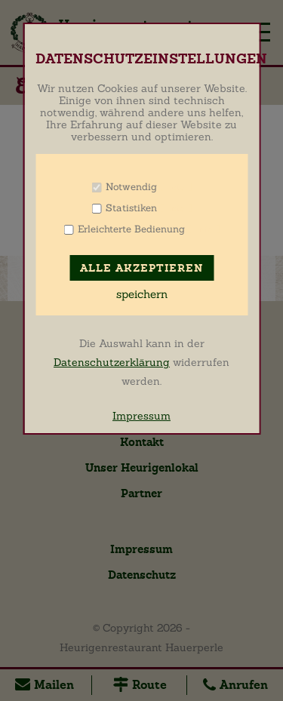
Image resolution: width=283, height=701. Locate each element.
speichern (142, 294)
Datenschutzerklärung (112, 362)
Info (176, 186)
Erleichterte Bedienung (131, 229)
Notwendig (131, 186)
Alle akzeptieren (141, 268)
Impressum (141, 416)
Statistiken (131, 207)
